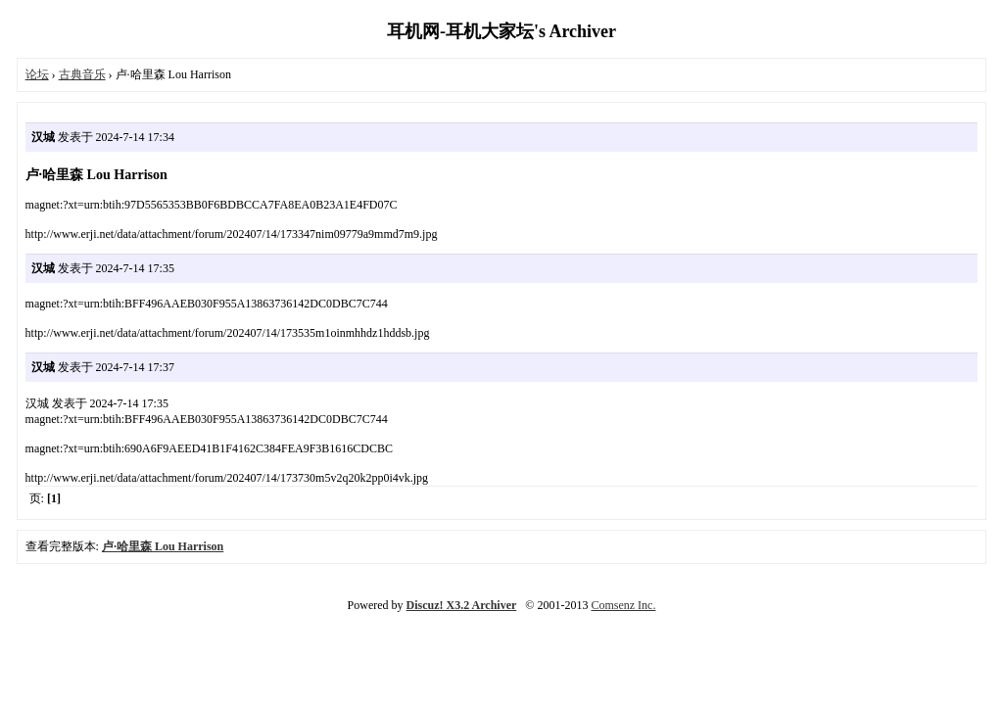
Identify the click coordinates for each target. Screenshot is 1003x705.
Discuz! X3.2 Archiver (461, 605)
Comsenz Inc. (623, 605)
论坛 (37, 74)
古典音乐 (82, 74)
